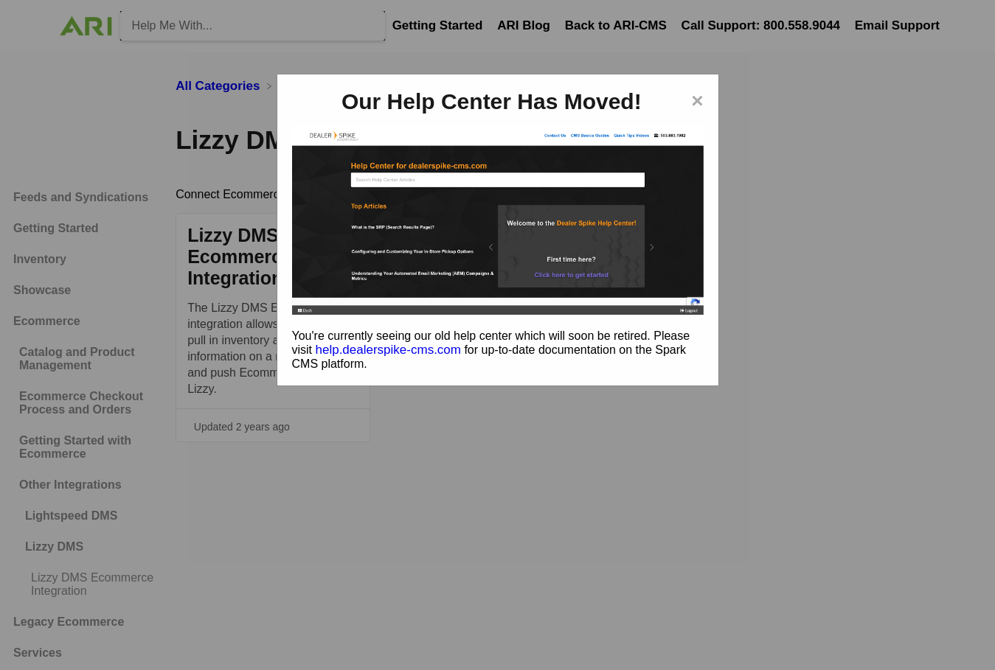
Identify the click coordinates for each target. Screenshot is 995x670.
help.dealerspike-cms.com (388, 350)
